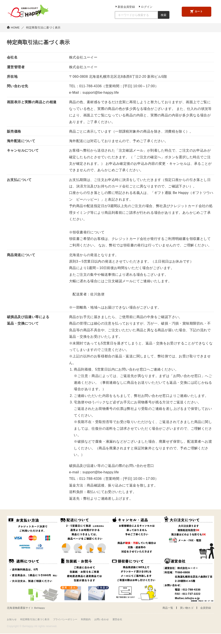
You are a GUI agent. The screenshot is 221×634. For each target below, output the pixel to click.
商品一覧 (165, 608)
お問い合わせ (109, 619)
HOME (15, 27)
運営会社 (125, 619)
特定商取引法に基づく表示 (37, 619)
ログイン (142, 6)
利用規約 (92, 619)
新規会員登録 (123, 6)
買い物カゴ (185, 608)
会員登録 (205, 608)
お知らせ (12, 619)
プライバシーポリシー (70, 619)
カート (195, 12)
